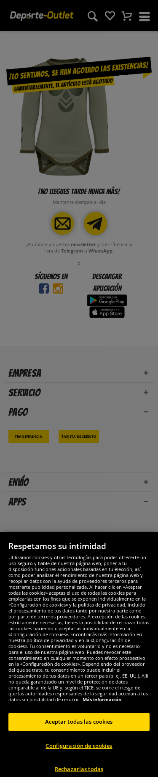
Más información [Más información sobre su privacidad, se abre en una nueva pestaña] (102, 711)
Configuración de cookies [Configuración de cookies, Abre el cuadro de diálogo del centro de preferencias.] (79, 757)
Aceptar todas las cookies (78, 733)
